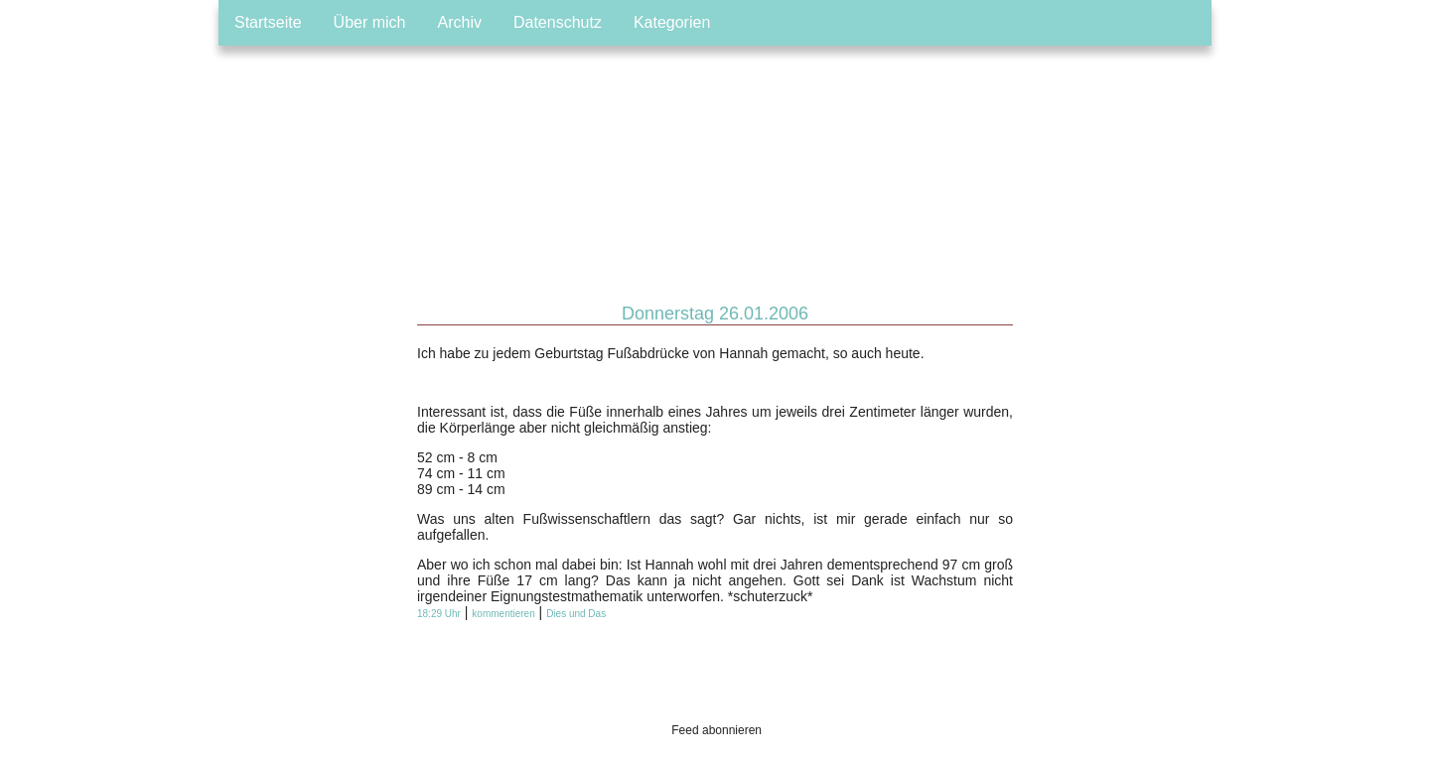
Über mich (370, 22)
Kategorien (672, 22)
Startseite (268, 22)
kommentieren (503, 613)
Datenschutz (557, 22)
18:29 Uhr (439, 613)
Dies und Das (576, 613)
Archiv (460, 22)
